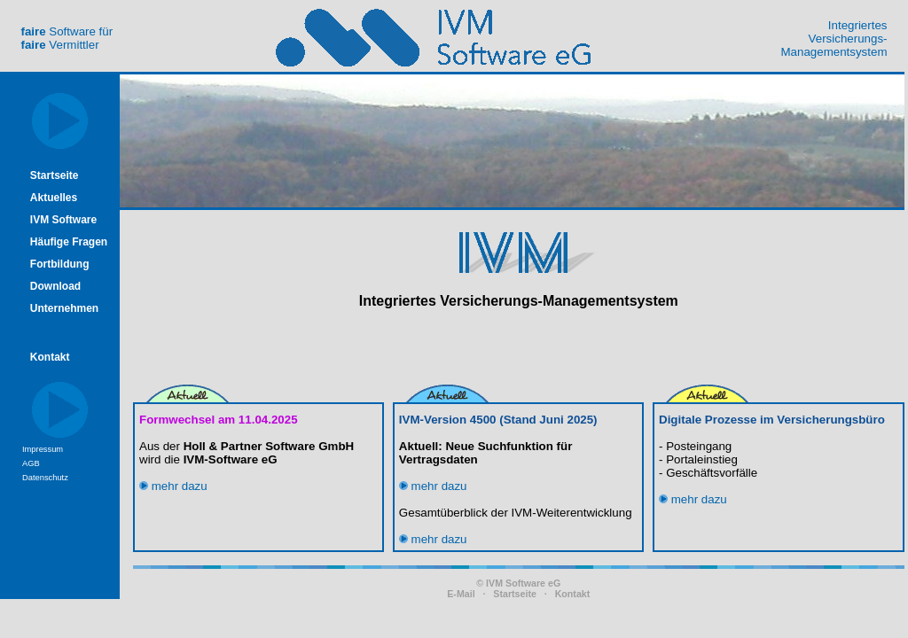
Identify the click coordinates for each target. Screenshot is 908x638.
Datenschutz (45, 477)
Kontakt (50, 357)
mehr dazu (173, 486)
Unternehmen (64, 308)
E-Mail (460, 593)
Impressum (42, 449)
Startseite (54, 175)
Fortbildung (60, 264)
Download (55, 286)
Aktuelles (53, 197)
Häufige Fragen (68, 242)
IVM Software (63, 220)
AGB (31, 463)
